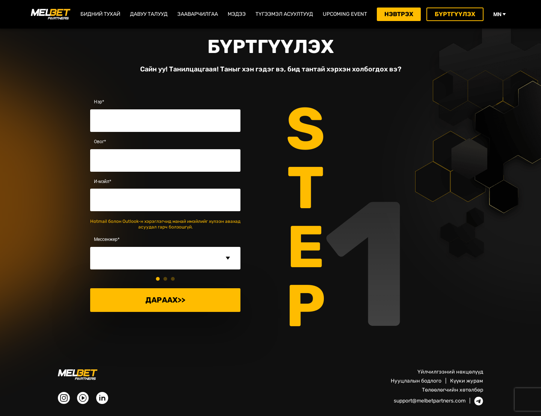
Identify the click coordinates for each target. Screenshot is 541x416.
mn (499, 14)
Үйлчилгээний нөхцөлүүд (450, 372)
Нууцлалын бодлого (416, 381)
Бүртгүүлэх (455, 14)
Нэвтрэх (398, 14)
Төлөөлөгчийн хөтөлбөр (452, 390)
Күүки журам (466, 381)
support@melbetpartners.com (429, 401)
